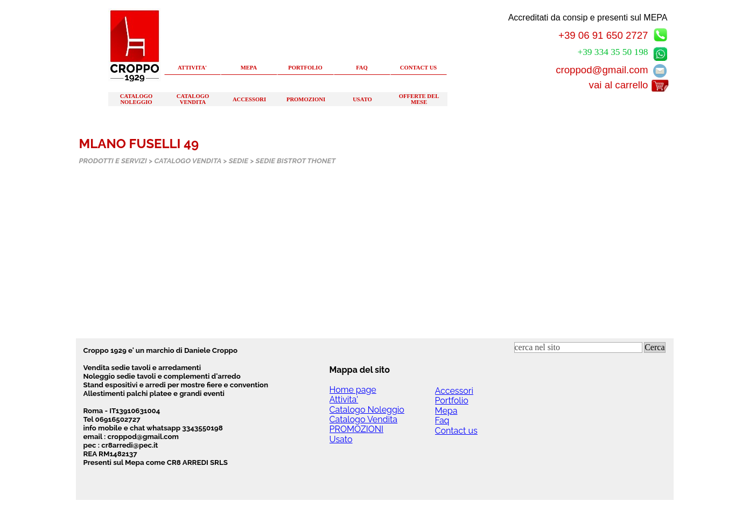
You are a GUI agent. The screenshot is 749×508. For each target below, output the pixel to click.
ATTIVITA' (192, 68)
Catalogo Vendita (364, 419)
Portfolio (451, 400)
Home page (353, 390)
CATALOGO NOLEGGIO (136, 99)
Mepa (446, 411)
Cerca (654, 347)
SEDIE (238, 160)
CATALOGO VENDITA (193, 99)
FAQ (362, 68)
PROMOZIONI (305, 99)
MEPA (249, 68)
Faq (442, 420)
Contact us (456, 431)
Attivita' (344, 399)
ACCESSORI (249, 99)
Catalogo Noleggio (367, 410)
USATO (362, 99)
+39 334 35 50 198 (612, 52)
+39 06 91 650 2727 (603, 35)
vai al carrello (618, 85)
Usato (341, 439)
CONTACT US (418, 68)
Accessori (454, 391)
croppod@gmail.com (602, 69)
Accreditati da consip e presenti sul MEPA (588, 17)
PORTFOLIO (305, 68)
